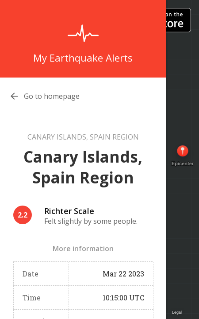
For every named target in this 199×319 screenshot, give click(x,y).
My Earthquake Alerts (83, 57)
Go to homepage (52, 96)
